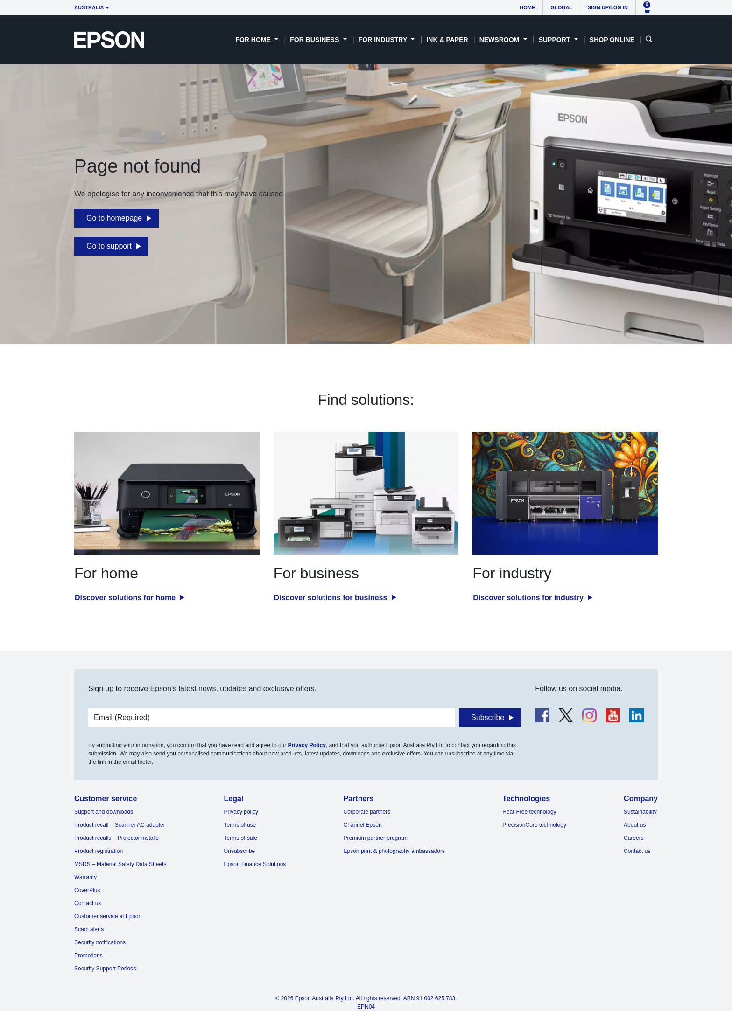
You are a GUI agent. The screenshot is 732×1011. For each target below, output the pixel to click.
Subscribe (487, 717)
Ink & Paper (447, 39)
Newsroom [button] (500, 39)
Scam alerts (89, 929)
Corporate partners (367, 812)
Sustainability (640, 812)
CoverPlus (87, 890)
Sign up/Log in (608, 7)
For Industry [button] (384, 39)
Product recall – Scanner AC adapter (119, 825)
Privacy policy (241, 812)
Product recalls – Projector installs (116, 838)
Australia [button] (89, 7)
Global (561, 7)
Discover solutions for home (126, 598)
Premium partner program (376, 838)
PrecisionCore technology (534, 825)
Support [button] (555, 39)
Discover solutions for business (331, 598)
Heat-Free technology (529, 812)
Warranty (85, 877)
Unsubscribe (239, 851)
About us (635, 825)
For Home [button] (253, 39)
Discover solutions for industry (529, 598)
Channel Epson (363, 825)
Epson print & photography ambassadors (394, 851)
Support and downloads (103, 812)
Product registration (98, 851)
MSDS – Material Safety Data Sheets (120, 864)
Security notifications (100, 942)
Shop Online (612, 39)
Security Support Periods (105, 968)
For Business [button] (315, 39)
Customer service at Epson (107, 916)
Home (527, 7)
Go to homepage (114, 218)
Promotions (88, 955)
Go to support (109, 246)
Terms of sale (240, 838)
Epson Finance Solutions (255, 864)
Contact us (87, 903)
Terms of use (240, 825)
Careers (634, 838)
